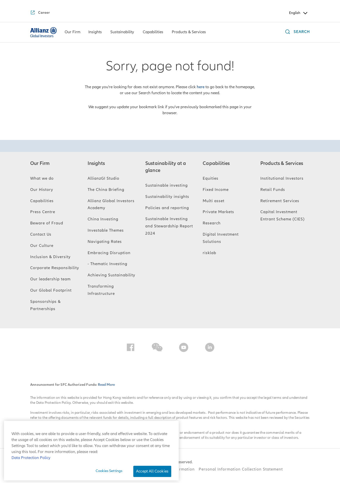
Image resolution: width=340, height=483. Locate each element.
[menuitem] (72, 32)
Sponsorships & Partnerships (45, 305)
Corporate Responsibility (54, 267)
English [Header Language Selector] (298, 13)
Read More (106, 385)
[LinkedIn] (210, 348)
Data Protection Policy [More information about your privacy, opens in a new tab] (30, 457)
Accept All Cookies (152, 471)
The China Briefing (106, 189)
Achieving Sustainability (111, 275)
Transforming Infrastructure (101, 290)
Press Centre (42, 211)
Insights (96, 163)
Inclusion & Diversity (50, 256)
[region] (91, 451)
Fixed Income (216, 189)
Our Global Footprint (51, 290)
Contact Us (40, 234)
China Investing (103, 219)
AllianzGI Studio (103, 178)
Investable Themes (106, 230)
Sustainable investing (166, 185)
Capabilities (42, 200)
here (200, 86)
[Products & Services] (189, 32)
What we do (42, 178)
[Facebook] (131, 348)
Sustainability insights (167, 196)
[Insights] (95, 32)
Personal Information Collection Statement (241, 469)
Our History (41, 189)
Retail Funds (272, 189)
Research (212, 223)
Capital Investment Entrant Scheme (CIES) (282, 215)
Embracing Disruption (109, 252)
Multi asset (213, 200)
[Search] (296, 32)
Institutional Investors (282, 178)
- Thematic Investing (107, 263)
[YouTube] (184, 348)
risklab (209, 252)
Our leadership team (50, 279)
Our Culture (41, 245)
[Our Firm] (72, 32)
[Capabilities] (153, 32)
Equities (210, 178)
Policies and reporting (167, 207)
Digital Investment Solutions (221, 238)
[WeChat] (157, 348)
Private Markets (218, 211)
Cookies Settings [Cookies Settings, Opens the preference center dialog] (109, 471)
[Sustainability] (122, 32)
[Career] (40, 13)
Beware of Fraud (46, 223)
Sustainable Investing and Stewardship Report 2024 (169, 226)
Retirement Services (279, 200)
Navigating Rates (105, 241)
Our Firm (40, 163)
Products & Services (281, 163)
